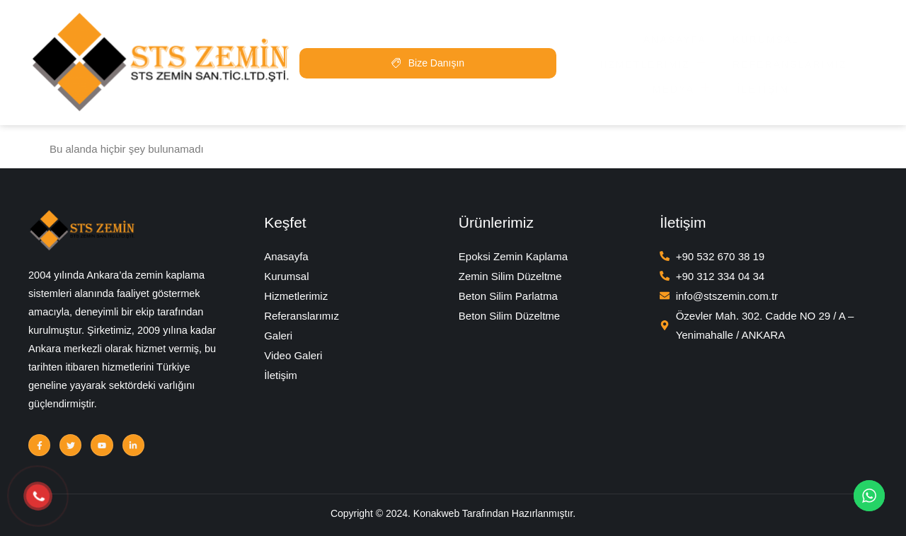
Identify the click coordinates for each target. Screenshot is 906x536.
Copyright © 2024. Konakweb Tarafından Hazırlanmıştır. (453, 515)
